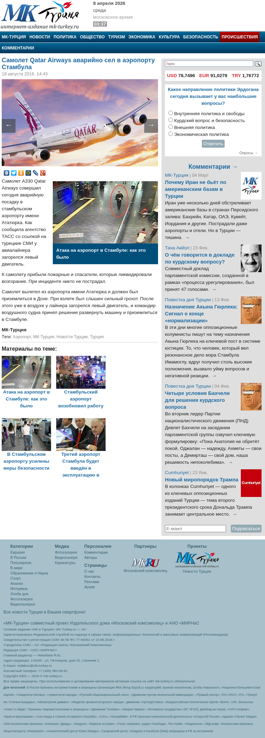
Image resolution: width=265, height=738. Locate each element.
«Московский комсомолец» (137, 623)
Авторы (90, 557)
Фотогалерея (21, 599)
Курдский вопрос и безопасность (209, 120)
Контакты (92, 576)
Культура (169, 37)
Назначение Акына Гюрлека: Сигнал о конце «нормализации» (201, 313)
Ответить (213, 143)
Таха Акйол (177, 247)
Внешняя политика (194, 127)
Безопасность (200, 37)
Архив (89, 587)
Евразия (17, 552)
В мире (16, 568)
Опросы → (248, 153)
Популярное (20, 563)
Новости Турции (72, 336)
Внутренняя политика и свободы (209, 113)
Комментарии (18, 48)
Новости (39, 37)
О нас (89, 571)
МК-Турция (14, 37)
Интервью (19, 589)
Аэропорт (22, 336)
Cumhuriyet (177, 472)
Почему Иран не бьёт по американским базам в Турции (195, 189)
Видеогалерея (22, 604)
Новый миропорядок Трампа (201, 479)
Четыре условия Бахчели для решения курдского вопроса (197, 400)
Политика (65, 37)
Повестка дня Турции (188, 299)
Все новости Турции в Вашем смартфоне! (44, 612)
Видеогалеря (66, 557)
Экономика (141, 37)
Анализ (16, 583)
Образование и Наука (29, 573)
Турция (97, 336)
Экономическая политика (201, 134)
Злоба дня (19, 594)
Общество (92, 37)
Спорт (15, 578)
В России (18, 557)
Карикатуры (65, 563)
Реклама (91, 582)
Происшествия (240, 37)
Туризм (116, 37)
